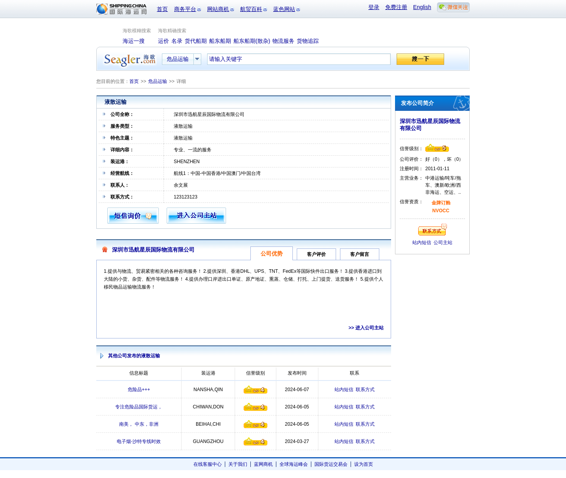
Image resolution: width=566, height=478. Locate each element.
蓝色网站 (284, 9)
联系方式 (365, 389)
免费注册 (396, 7)
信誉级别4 (255, 389)
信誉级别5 (437, 148)
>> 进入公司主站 (366, 328)
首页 (162, 9)
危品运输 (157, 81)
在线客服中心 (207, 464)
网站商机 (218, 9)
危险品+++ (139, 389)
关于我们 (237, 464)
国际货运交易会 (330, 464)
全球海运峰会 (293, 464)
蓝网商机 (263, 464)
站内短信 (343, 389)
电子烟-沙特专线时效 (139, 441)
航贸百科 (251, 9)
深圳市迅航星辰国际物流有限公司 (153, 249)
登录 (373, 7)
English (422, 7)
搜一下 (420, 59)
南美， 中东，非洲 (138, 424)
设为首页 (363, 464)
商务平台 (185, 9)
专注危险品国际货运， (138, 407)
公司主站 (443, 242)
